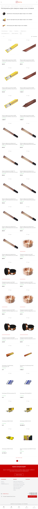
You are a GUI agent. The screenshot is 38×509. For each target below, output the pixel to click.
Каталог (15, 479)
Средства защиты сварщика (18, 485)
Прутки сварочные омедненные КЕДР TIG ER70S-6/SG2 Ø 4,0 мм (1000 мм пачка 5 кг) (28, 144)
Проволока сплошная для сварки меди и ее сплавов (19, 13)
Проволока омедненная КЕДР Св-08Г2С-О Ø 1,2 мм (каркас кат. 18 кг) (28, 283)
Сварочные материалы (17, 487)
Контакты (28, 479)
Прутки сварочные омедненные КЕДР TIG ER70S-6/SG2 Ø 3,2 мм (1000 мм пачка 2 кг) (10, 255)
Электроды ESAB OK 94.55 (7, 421)
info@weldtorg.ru (6, 493)
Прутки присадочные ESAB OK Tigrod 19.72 (28, 449)
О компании (3, 479)
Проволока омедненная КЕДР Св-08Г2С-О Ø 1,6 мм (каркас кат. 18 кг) (10, 311)
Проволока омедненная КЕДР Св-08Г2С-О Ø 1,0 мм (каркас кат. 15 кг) (28, 311)
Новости (2, 481)
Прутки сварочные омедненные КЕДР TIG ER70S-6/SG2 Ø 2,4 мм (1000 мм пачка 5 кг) (28, 172)
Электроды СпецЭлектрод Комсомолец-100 (7, 366)
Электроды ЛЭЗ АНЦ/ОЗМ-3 (26, 393)
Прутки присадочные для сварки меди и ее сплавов (19, 19)
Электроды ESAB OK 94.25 (7, 448)
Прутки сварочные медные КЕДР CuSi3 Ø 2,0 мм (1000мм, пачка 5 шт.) (27, 61)
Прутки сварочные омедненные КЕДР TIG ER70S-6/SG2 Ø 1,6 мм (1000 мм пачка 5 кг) (9, 144)
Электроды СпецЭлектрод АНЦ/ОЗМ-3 (26, 366)
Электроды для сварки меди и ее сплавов (17, 25)
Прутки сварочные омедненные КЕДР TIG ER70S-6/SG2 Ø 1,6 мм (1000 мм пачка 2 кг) (27, 200)
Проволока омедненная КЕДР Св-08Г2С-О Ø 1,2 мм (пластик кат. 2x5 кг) (9, 283)
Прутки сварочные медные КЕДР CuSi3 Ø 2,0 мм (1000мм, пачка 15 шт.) (27, 116)
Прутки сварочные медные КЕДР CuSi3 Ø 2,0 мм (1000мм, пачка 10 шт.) (27, 88)
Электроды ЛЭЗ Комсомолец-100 (9, 393)
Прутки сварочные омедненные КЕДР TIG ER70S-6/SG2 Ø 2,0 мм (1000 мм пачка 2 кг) (10, 227)
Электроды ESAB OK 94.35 (25, 421)
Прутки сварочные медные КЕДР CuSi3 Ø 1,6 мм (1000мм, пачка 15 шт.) (9, 116)
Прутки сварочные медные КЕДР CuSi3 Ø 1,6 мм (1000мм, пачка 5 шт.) (9, 61)
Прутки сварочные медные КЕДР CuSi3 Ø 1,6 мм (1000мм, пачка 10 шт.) (9, 88)
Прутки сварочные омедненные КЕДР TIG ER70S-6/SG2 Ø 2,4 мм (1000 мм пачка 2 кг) (28, 227)
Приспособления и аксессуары (19, 484)
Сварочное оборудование (18, 481)
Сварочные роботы (16, 488)
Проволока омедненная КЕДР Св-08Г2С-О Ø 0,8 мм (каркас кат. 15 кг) (27, 255)
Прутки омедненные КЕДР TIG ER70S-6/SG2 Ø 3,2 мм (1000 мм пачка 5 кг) (10, 172)
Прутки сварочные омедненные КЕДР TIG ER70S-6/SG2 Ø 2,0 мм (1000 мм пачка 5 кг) (10, 200)
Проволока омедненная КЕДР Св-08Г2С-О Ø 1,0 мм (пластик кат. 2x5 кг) (27, 338)
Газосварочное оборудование (18, 482)
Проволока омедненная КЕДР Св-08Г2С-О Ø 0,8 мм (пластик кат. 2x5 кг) (10, 338)
